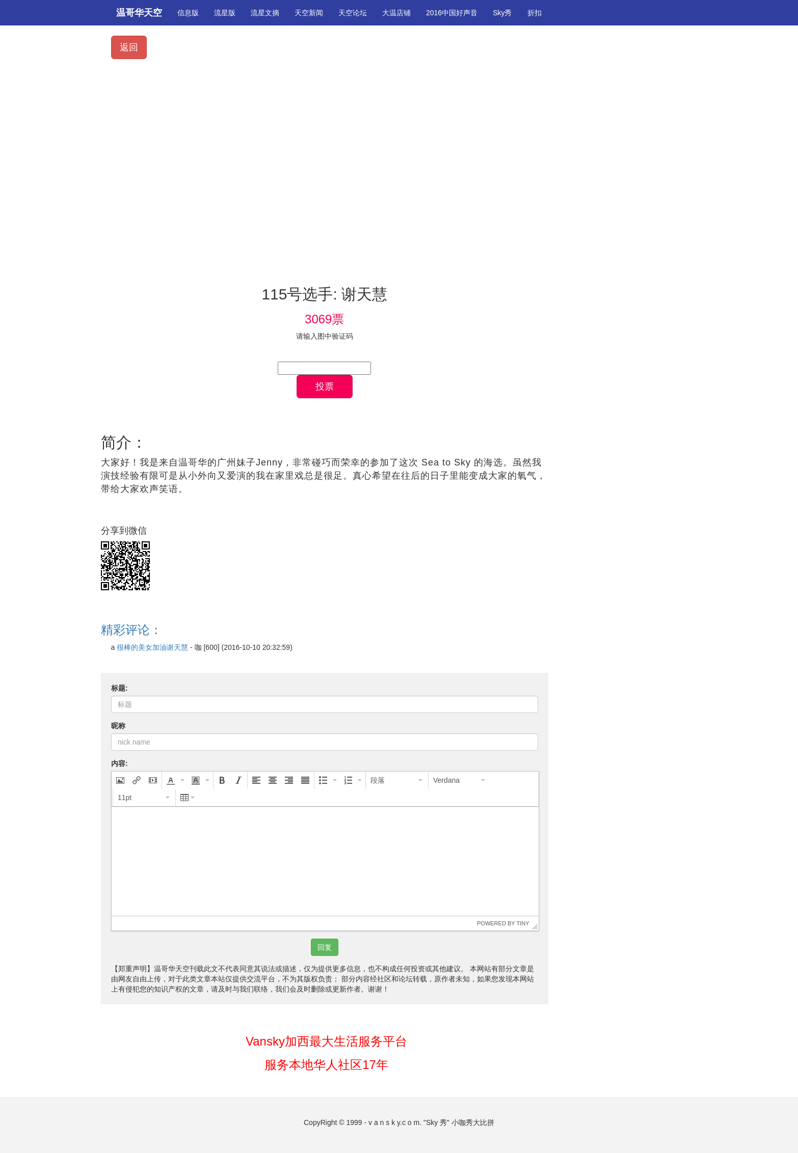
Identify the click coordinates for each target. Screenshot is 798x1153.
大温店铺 (396, 13)
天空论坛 (352, 13)
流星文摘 (265, 13)
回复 (324, 947)
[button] (120, 780)
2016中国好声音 (451, 13)
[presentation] (120, 780)
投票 (324, 386)
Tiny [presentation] (522, 923)
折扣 (534, 13)
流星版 (224, 13)
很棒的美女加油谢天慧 (152, 647)
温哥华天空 (139, 13)
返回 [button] (129, 47)
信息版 (188, 13)
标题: (119, 688)
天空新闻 (309, 13)
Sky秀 (502, 13)
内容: (119, 763)
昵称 (118, 726)
